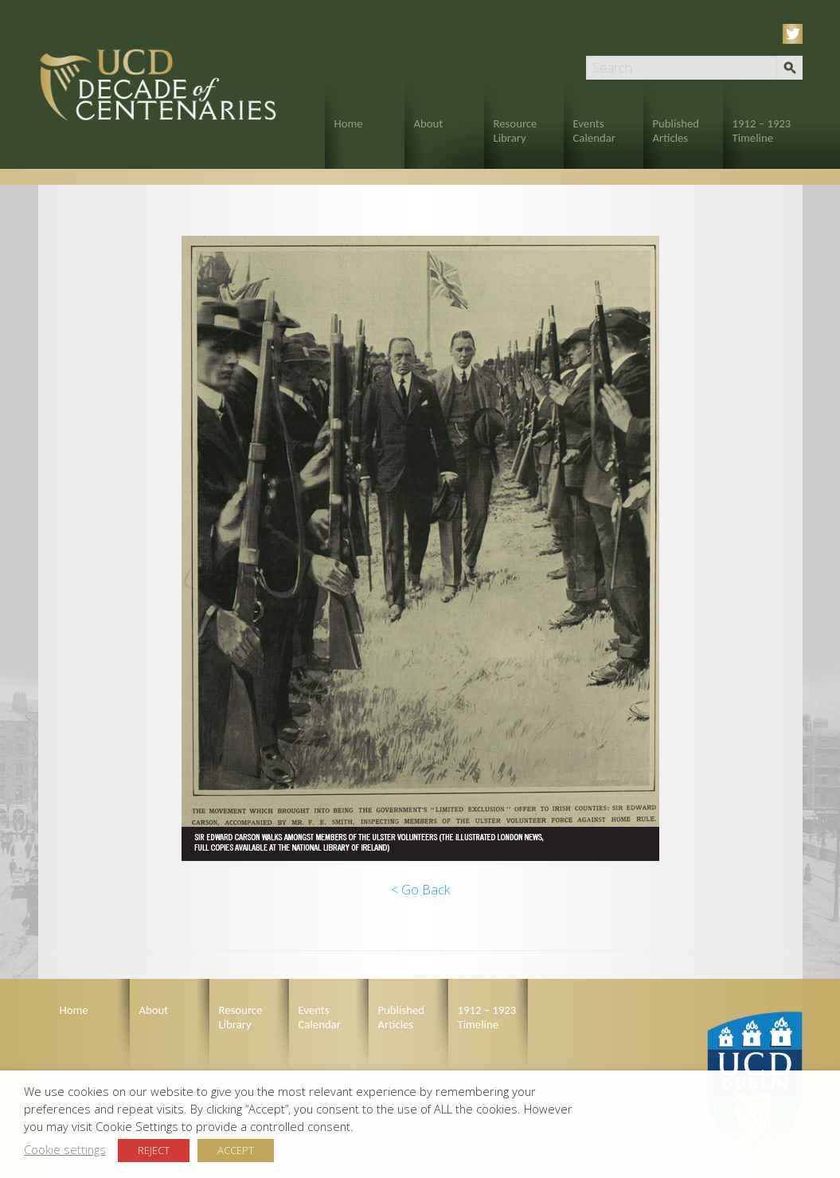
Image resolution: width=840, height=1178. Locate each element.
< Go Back (420, 889)
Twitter (795, 34)
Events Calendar (594, 130)
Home (348, 123)
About (428, 123)
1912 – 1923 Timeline (762, 130)
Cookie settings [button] (65, 1149)
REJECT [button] (154, 1150)
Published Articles (676, 130)
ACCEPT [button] (235, 1150)
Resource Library (515, 130)
